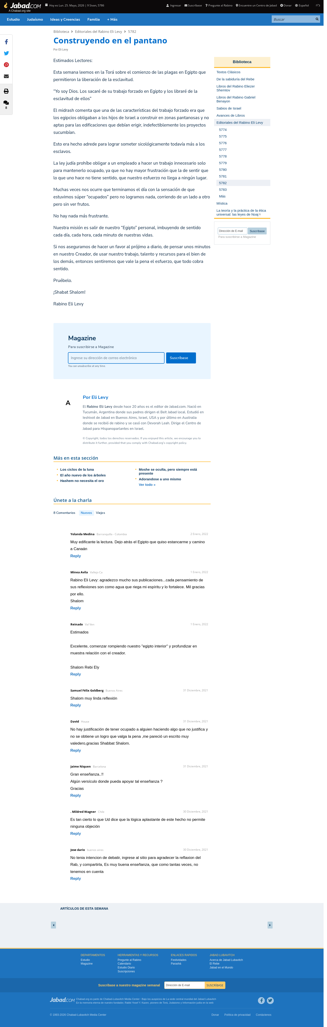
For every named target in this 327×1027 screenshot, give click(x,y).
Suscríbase (193, 5)
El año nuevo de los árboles (83, 475)
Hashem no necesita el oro (82, 481)
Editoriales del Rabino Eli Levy (98, 31)
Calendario (124, 963)
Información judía (193, 1002)
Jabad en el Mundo (221, 967)
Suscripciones (126, 971)
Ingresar (173, 5)
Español (302, 5)
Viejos (100, 513)
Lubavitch (118, 999)
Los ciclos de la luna (77, 469)
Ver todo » (147, 485)
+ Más (112, 19)
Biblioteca (61, 31)
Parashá (176, 963)
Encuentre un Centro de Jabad (256, 5)
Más (222, 196)
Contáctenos (263, 1014)
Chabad (107, 999)
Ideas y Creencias (65, 19)
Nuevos (86, 513)
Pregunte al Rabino (218, 5)
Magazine (87, 963)
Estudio (13, 19)
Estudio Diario (126, 967)
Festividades (178, 960)
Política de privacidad (237, 1014)
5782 (132, 31)
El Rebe (215, 963)
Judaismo (174, 1002)
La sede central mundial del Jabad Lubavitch (191, 999)
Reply (75, 556)
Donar (286, 5)
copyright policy (176, 443)
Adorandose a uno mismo (160, 479)
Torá (165, 1002)
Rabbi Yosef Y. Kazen (137, 1002)
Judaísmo (35, 19)
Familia (93, 19)
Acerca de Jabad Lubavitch (226, 960)
